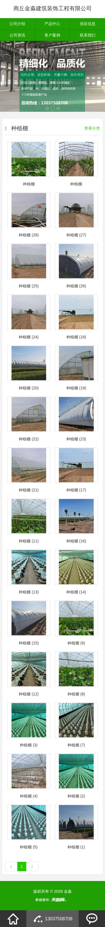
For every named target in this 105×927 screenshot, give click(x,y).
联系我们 (87, 35)
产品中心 (52, 23)
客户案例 (52, 35)
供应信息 (87, 23)
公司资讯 (17, 35)
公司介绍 (17, 23)
